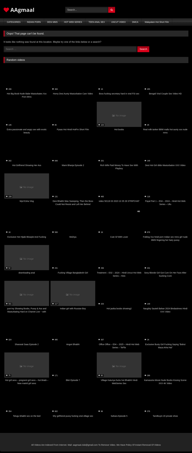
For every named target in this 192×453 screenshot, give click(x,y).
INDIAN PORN (34, 22)
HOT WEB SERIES (73, 22)
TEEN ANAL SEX (96, 22)
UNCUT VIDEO (118, 22)
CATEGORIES (14, 22)
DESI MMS (52, 22)
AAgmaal (19, 9)
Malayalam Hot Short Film (157, 22)
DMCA (135, 22)
